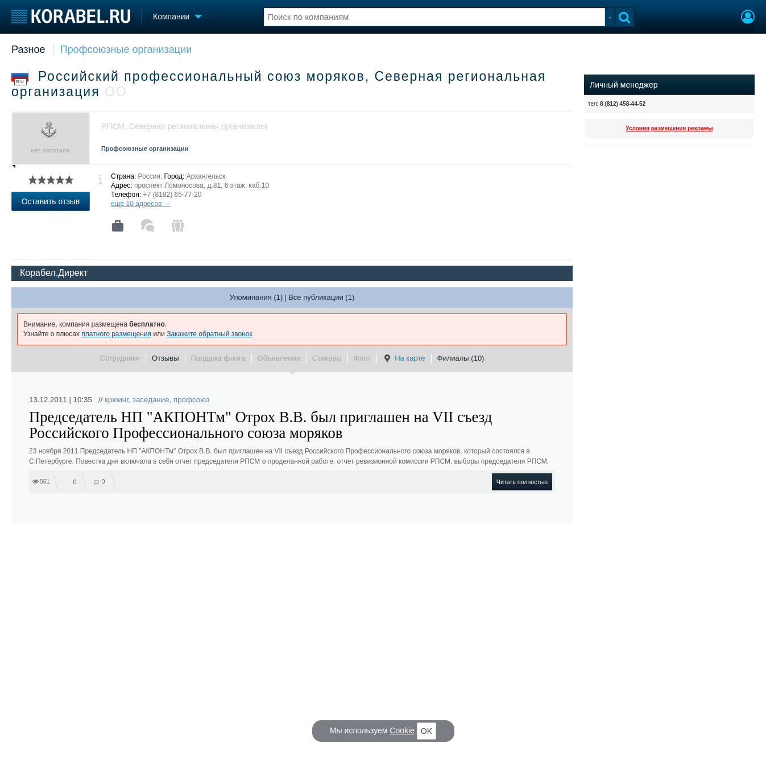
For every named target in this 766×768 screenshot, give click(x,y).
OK (426, 731)
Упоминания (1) (256, 297)
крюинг (116, 399)
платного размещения (116, 334)
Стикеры (327, 358)
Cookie (402, 730)
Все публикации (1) (321, 297)
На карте (404, 358)
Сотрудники (120, 358)
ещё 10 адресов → (141, 204)
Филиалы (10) (461, 358)
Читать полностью (522, 481)
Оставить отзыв (51, 201)
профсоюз (191, 399)
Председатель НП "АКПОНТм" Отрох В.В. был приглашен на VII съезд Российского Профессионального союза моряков (260, 425)
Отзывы (165, 358)
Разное (28, 49)
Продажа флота (218, 358)
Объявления (279, 358)
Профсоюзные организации (126, 49)
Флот (362, 358)
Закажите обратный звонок (209, 334)
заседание (151, 399)
